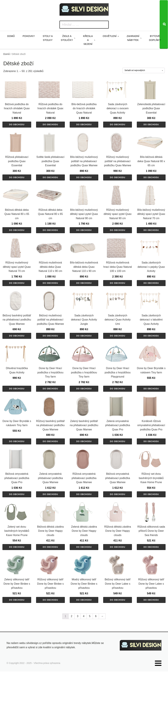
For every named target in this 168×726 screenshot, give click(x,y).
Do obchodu (16, 130)
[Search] (164, 24)
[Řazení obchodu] (143, 70)
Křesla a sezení (88, 40)
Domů (11, 36)
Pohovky (29, 36)
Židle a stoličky (67, 38)
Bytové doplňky (155, 38)
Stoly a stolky (48, 38)
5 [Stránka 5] (90, 672)
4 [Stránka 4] (83, 672)
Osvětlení (109, 36)
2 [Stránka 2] (71, 672)
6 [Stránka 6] (96, 672)
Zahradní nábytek (133, 38)
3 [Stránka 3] (77, 672)
